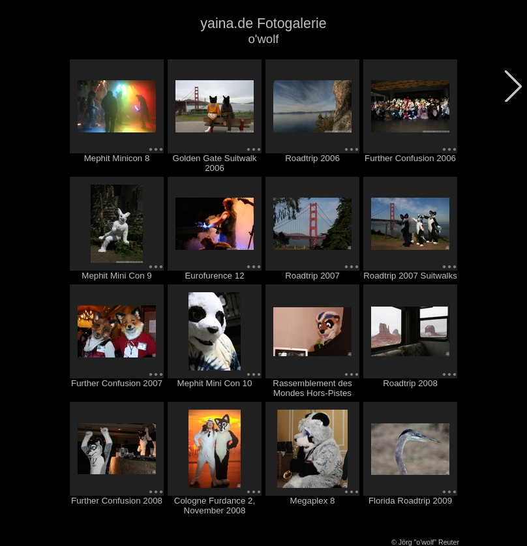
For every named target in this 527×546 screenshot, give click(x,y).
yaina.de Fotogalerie (263, 23)
